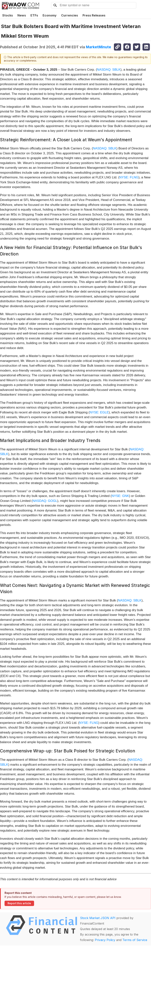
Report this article (19, 903)
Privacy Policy (105, 940)
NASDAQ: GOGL (45, 501)
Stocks (7, 15)
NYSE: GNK (120, 496)
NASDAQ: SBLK (109, 69)
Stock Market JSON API (97, 918)
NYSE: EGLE (99, 412)
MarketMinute (98, 47)
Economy (50, 15)
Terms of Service (134, 940)
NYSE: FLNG (128, 177)
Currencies (69, 15)
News (21, 15)
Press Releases (94, 15)
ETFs (34, 15)
